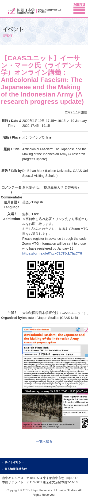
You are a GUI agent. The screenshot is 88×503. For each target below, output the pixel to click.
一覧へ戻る (44, 441)
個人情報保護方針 (15, 469)
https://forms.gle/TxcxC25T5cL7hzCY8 (52, 253)
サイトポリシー (14, 462)
